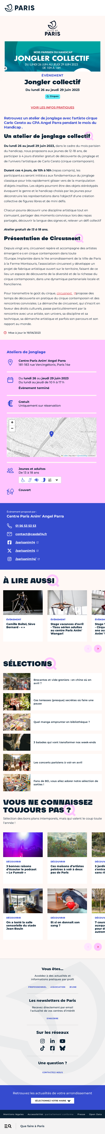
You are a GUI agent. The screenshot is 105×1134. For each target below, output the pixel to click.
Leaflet (64, 456)
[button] (51, 434)
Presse (81, 1114)
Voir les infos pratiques (52, 107)
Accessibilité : (51, 1114)
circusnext (65, 293)
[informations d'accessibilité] (40, 480)
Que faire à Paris (32, 1126)
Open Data (95, 1114)
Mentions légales (13, 1114)
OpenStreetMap (82, 456)
